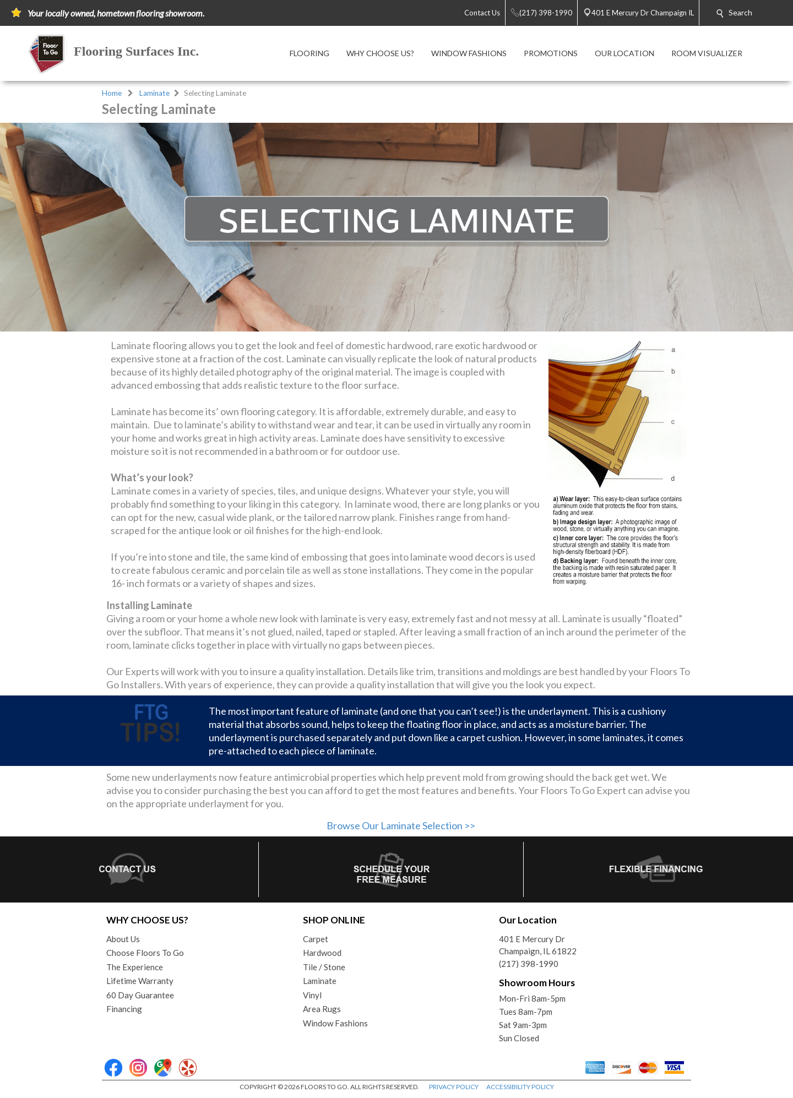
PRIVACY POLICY (454, 1087)
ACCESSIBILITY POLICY (520, 1087)
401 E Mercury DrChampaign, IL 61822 (538, 945)
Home (112, 93)
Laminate (154, 93)
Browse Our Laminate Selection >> (401, 825)
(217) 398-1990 (528, 964)
